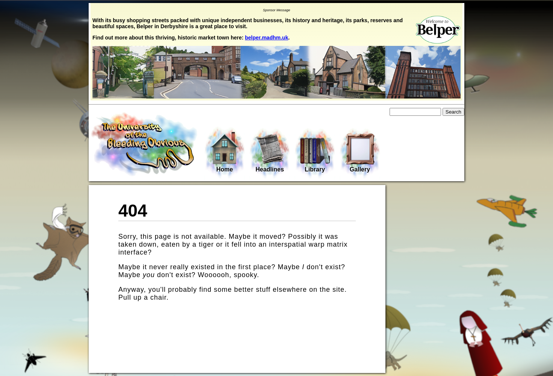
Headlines (270, 153)
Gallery (360, 153)
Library (315, 153)
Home (225, 152)
